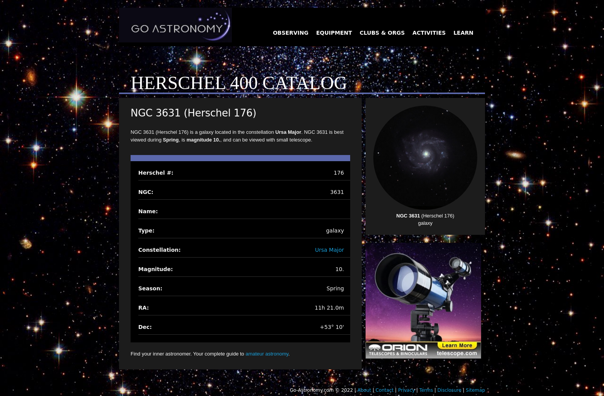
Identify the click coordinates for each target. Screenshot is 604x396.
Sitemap (475, 390)
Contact (385, 390)
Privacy (406, 390)
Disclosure (449, 390)
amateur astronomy (266, 354)
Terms (426, 390)
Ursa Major (329, 250)
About (364, 390)
